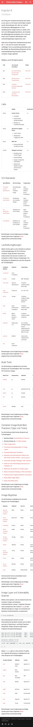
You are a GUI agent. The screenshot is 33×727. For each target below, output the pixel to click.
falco (4, 681)
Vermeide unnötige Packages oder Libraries (17, 460)
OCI (5, 45)
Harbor (4, 544)
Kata (4, 306)
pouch (4, 406)
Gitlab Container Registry (5, 531)
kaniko (4, 393)
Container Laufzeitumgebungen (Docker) (17, 86)
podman (5, 336)
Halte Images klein (10, 444)
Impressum (28, 719)
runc (4, 343)
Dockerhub (5, 525)
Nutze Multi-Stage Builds (12, 478)
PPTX (29, 71)
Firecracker (5, 283)
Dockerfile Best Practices (21, 438)
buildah (5, 379)
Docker (4, 279)
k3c (4, 397)
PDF (26, 71)
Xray (4, 703)
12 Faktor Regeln (21, 441)
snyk (4, 693)
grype (4, 689)
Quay (4, 570)
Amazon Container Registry (5, 511)
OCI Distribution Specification (6, 211)
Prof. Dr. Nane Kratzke (19, 719)
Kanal (21, 236)
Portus (4, 558)
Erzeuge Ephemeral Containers (13, 452)
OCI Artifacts (6, 221)
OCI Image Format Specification (6, 188)
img (4, 389)
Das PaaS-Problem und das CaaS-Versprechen (16, 72)
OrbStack (5, 323)
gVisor (4, 296)
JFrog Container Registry (5, 552)
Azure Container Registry (5, 519)
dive (4, 675)
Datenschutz (5, 720)
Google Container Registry (5, 538)
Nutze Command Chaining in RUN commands (17, 472)
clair (4, 664)
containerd (5, 273)
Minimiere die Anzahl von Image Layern (16, 469)
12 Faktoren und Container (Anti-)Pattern (16, 93)
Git (27, 113)
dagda (4, 670)
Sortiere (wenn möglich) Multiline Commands (18, 475)
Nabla (4, 313)
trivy (22, 606)
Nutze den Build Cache (11, 481)
